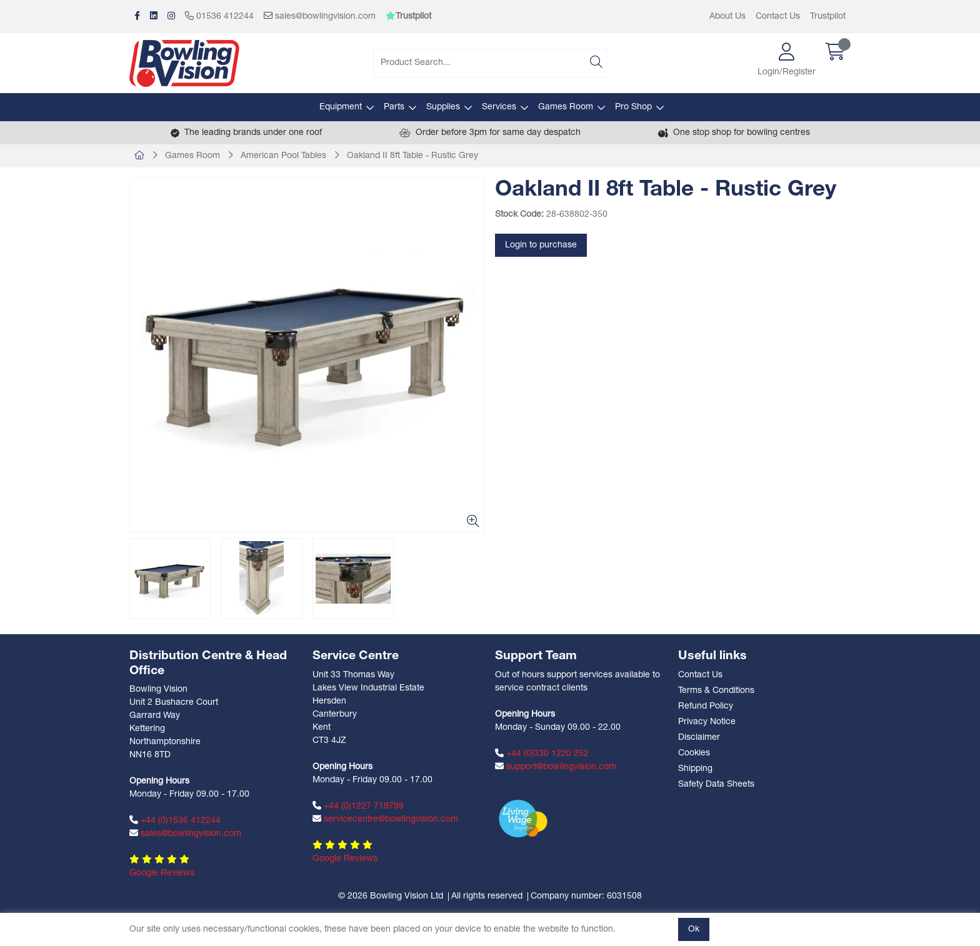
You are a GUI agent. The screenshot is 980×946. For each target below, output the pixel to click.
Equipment (340, 107)
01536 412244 (219, 16)
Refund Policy (705, 706)
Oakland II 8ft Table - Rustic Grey (412, 156)
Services (499, 107)
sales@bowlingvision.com (320, 16)
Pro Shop (633, 107)
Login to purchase (541, 245)
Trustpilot (828, 16)
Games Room (565, 107)
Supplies (443, 107)
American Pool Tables (283, 156)
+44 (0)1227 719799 (358, 806)
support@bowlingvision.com (555, 767)
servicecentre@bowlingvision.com (385, 819)
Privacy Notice (707, 722)
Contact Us (778, 16)
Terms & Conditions (716, 690)
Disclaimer (699, 737)
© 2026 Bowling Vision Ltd (390, 896)
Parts (394, 107)
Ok (693, 929)
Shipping (695, 769)
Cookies (694, 753)
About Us (727, 16)
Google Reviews (161, 873)
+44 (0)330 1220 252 (542, 754)
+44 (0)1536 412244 (175, 820)
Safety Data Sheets (716, 784)
